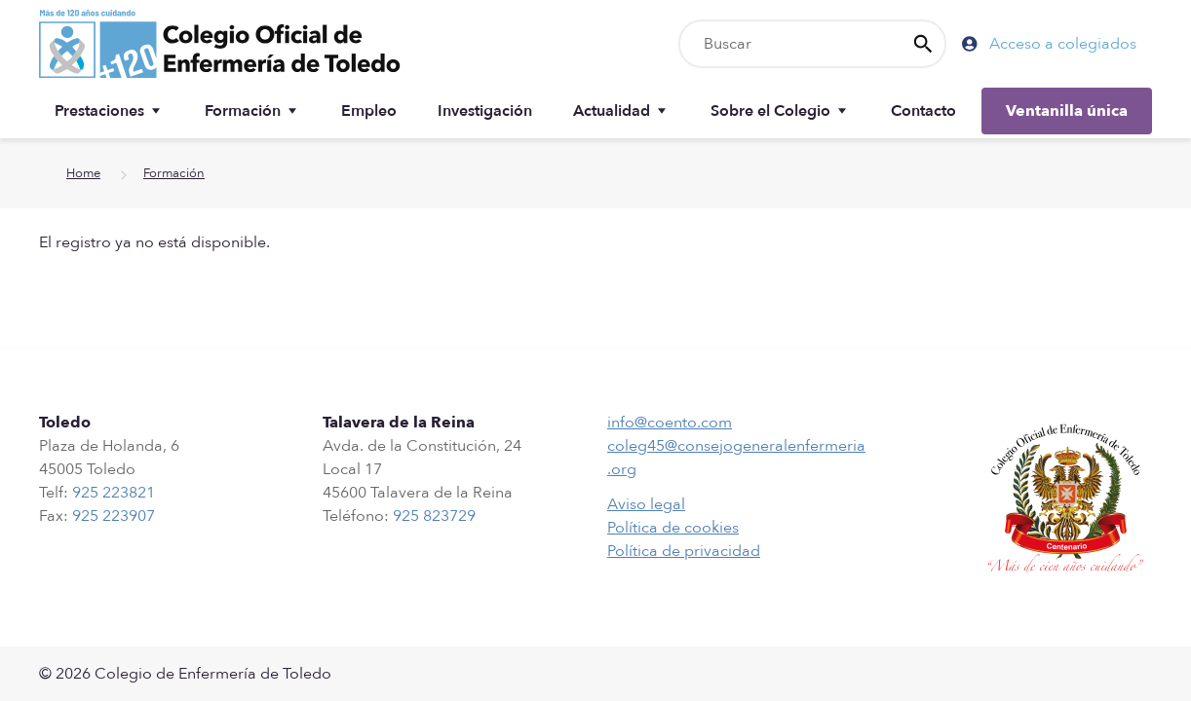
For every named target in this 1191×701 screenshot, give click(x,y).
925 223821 (113, 492)
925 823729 (434, 516)
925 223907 (113, 516)
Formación (174, 173)
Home (83, 173)
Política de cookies (673, 527)
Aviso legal (646, 504)
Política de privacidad (683, 551)
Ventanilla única (1067, 111)
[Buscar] (812, 43)
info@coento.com (669, 422)
